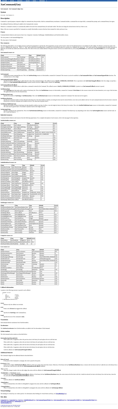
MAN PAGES (19, 0)
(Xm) (61, 395)
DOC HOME (4, 0)
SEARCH (34, 0)
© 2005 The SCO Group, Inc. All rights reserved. (10, 407)
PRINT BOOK (42, 0)
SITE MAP (12, 0)
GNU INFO (28, 0)
